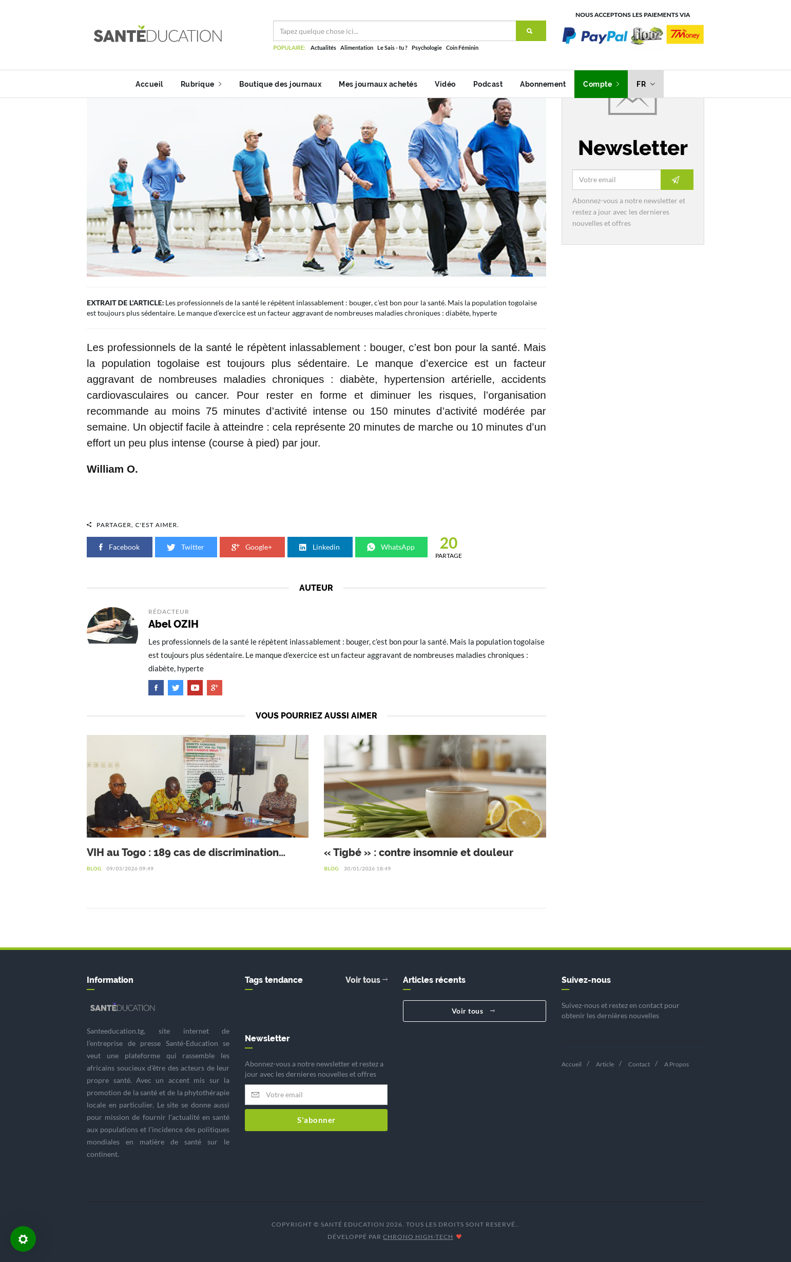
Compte (601, 84)
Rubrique (201, 84)
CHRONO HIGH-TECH (418, 1236)
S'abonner (316, 1119)
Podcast (488, 84)
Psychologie (427, 47)
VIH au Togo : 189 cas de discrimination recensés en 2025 (183, 853)
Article (605, 1064)
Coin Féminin (462, 47)
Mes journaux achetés (378, 84)
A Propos (676, 1064)
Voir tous (366, 980)
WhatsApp (391, 546)
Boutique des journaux (280, 84)
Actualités (323, 47)
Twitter (186, 546)
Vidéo (445, 84)
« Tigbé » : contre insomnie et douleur (418, 852)
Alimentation (356, 47)
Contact (639, 1064)
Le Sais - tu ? (392, 47)
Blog (94, 868)
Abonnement (543, 84)
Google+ (252, 546)
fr (645, 84)
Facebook (120, 546)
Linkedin (320, 546)
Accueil (149, 84)
